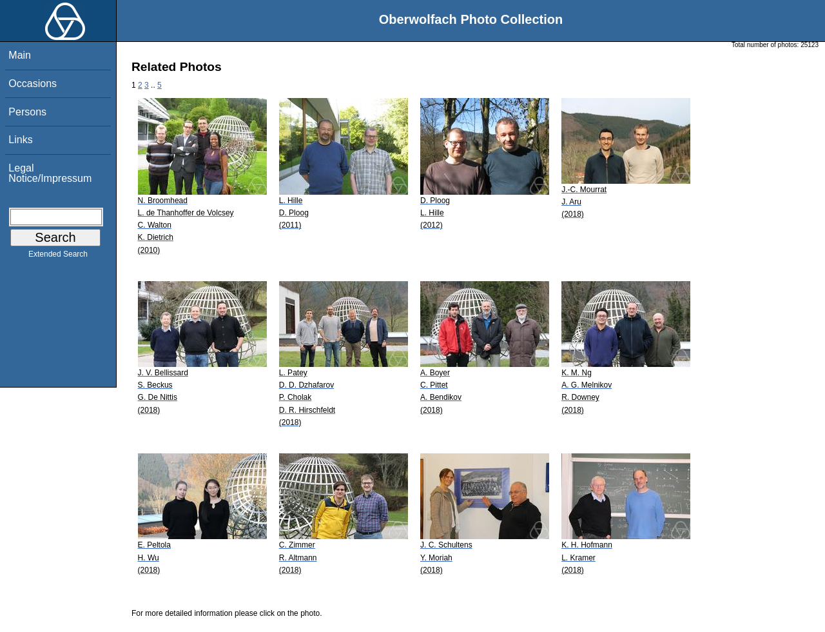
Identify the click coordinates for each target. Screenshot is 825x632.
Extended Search (58, 257)
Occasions (32, 83)
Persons (27, 111)
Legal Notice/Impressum (50, 173)
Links (20, 139)
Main (19, 55)
